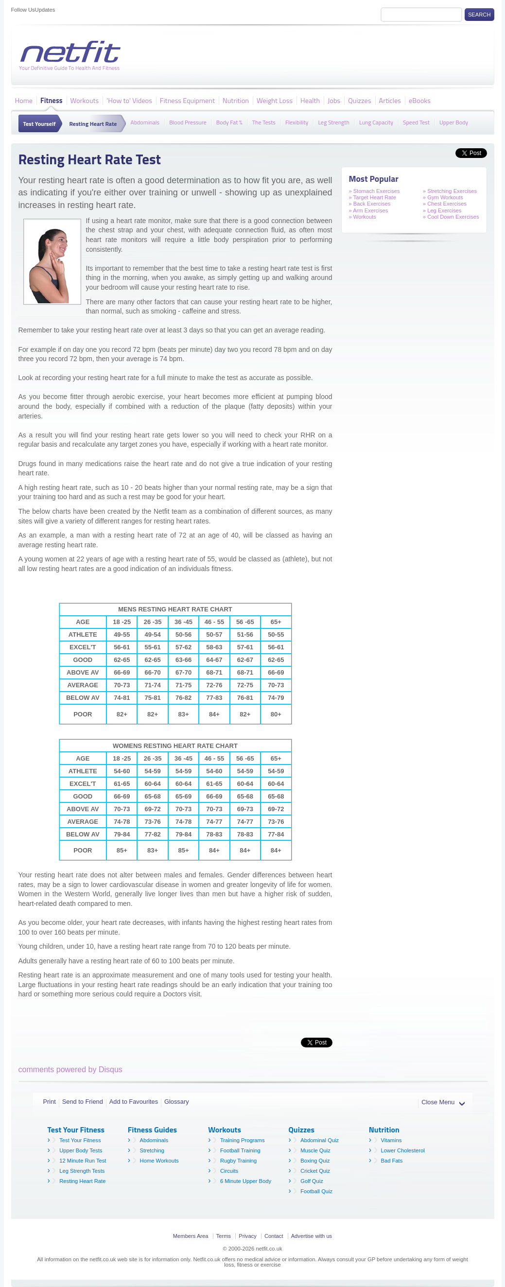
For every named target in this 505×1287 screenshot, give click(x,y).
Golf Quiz (311, 1181)
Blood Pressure (188, 121)
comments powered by (70, 1069)
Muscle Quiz (315, 1150)
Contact (273, 1236)
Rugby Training (238, 1161)
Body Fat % (229, 121)
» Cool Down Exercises (451, 217)
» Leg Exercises (442, 210)
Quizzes (359, 100)
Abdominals (145, 121)
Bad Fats (392, 1161)
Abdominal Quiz (319, 1140)
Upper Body (453, 121)
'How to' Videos (129, 100)
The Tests (264, 121)
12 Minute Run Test (82, 1161)
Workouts (84, 100)
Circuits (229, 1171)
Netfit (71, 56)
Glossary (176, 1101)
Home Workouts (159, 1161)
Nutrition (236, 100)
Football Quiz (316, 1191)
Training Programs (242, 1140)
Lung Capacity (376, 121)
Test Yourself (39, 123)
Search (479, 14)
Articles (390, 100)
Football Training (240, 1150)
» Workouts (362, 217)
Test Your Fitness (80, 1140)
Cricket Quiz (315, 1171)
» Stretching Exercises (450, 191)
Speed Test (416, 121)
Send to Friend (82, 1101)
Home (24, 100)
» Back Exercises (370, 204)
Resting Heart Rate (93, 123)
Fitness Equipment (187, 100)
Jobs (334, 100)
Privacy (248, 1236)
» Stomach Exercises (374, 191)
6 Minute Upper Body (245, 1181)
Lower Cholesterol (403, 1150)
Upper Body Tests (80, 1150)
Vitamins (391, 1140)
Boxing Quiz (315, 1161)
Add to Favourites (133, 1101)
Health (310, 100)
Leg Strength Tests (81, 1171)
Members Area (191, 1236)
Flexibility (297, 121)
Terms (223, 1236)
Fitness (51, 100)
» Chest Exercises (445, 204)
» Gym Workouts (443, 197)
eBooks (420, 100)
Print (49, 1101)
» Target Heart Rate (372, 197)
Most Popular (374, 178)
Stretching (152, 1150)
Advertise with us (311, 1236)
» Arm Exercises (368, 210)
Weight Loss (275, 100)
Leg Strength (333, 121)
